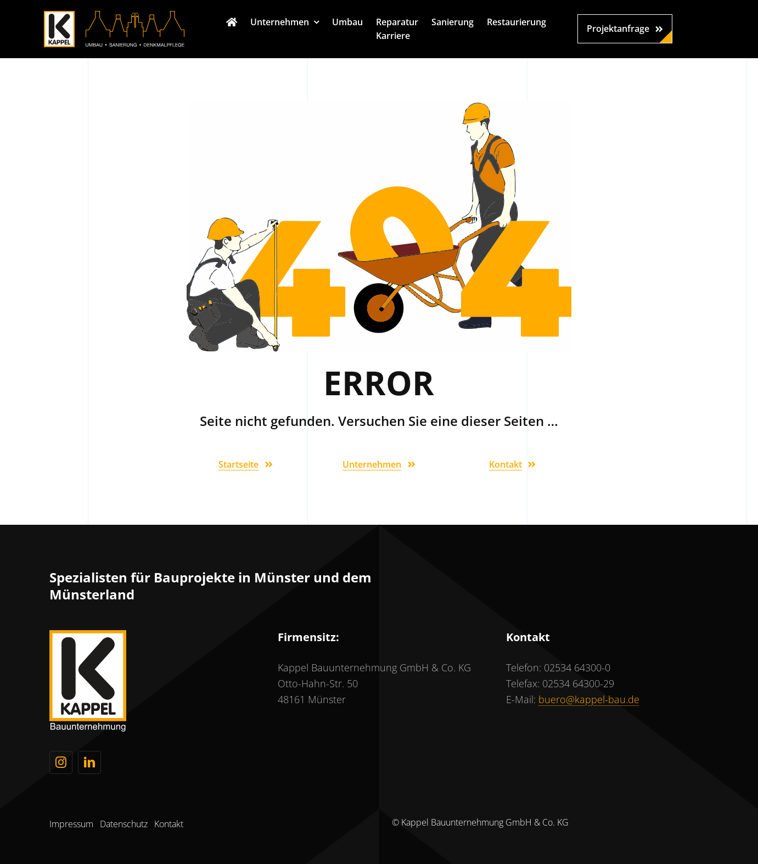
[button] (624, 28)
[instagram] (60, 762)
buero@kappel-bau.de (588, 699)
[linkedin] (89, 762)
